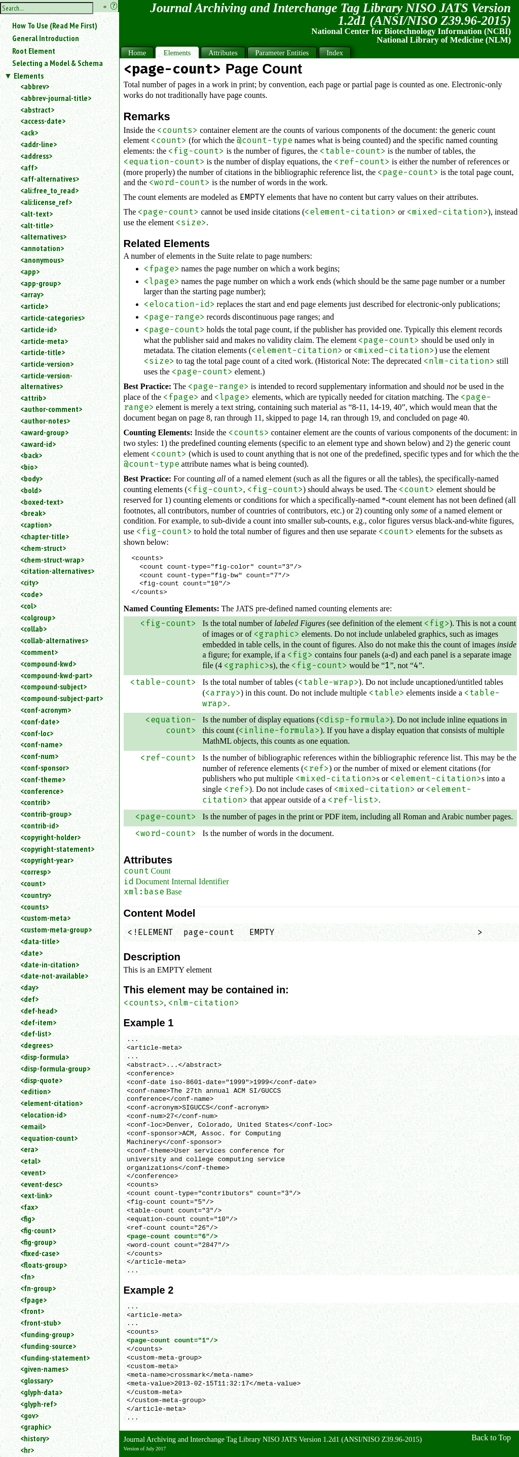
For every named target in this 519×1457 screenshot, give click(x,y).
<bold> (31, 490)
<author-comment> (51, 409)
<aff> (29, 167)
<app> (30, 271)
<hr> (27, 1450)
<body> (31, 478)
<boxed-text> (41, 502)
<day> (29, 987)
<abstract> (37, 110)
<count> (33, 883)
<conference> (41, 791)
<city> (29, 582)
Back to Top (491, 1437)
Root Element (33, 51)
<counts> (34, 906)
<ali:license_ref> (46, 202)
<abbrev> (34, 86)
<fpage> (33, 1300)
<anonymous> (42, 260)
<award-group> (44, 432)
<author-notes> (45, 420)
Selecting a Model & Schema (57, 63)
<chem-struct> (43, 548)
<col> (28, 606)
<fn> (27, 1276)
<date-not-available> (54, 975)
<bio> (29, 467)
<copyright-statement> (57, 849)
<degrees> (36, 1045)
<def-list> (35, 1033)
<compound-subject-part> (61, 698)
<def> (29, 999)
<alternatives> (43, 236)
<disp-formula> (44, 1057)
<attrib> (33, 398)
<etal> (30, 1161)
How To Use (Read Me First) (54, 25)
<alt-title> (36, 225)
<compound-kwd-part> (56, 675)
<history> (34, 1438)
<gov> (29, 1415)
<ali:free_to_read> (49, 190)
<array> (32, 294)
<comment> (39, 652)
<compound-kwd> (48, 663)
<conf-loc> (36, 733)
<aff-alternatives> (49, 179)
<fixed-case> (39, 1253)
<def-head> (38, 1010)
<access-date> (42, 121)
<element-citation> (51, 1103)
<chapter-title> (44, 536)
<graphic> (35, 1426)
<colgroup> (37, 617)
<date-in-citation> (49, 964)
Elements (29, 76)
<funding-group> (47, 1334)
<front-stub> (40, 1322)
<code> (31, 594)
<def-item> (38, 1022)
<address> (36, 156)
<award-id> (38, 444)
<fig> (27, 1218)
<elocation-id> (43, 1114)
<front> (32, 1311)
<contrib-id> (39, 825)
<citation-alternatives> (57, 571)
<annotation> (42, 248)
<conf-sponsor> (44, 767)
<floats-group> (43, 1265)
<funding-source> (48, 1346)
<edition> (35, 1091)
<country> (35, 895)
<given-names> (44, 1369)
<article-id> (38, 329)
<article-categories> (52, 318)
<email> (33, 1126)
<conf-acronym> (45, 710)
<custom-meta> (45, 918)
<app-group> (40, 283)
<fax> (29, 1207)
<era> (29, 1149)
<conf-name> (41, 744)
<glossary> (36, 1380)
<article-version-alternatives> (46, 380)
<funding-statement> (55, 1357)
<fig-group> (38, 1242)
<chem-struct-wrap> (52, 559)
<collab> (33, 628)
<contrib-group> (45, 814)
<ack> (29, 132)
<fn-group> (38, 1288)
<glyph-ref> (38, 1404)
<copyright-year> (46, 860)
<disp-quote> (41, 1080)
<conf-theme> (42, 779)
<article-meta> (44, 341)
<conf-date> (39, 721)
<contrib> (35, 802)
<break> (33, 513)
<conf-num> (39, 756)
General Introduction (45, 38)
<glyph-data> (41, 1392)
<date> (31, 953)
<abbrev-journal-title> (55, 98)
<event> (33, 1172)
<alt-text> (36, 214)
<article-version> (46, 364)
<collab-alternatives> (54, 640)
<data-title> (39, 941)
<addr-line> (38, 144)
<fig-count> (38, 1230)
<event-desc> (41, 1184)
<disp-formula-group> (55, 1068)
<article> (34, 306)
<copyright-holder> (50, 837)
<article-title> (42, 352)
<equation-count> (49, 1138)
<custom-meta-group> (56, 929)
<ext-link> (36, 1195)
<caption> (36, 524)
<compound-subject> (53, 686)
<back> (31, 455)
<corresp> (35, 871)
